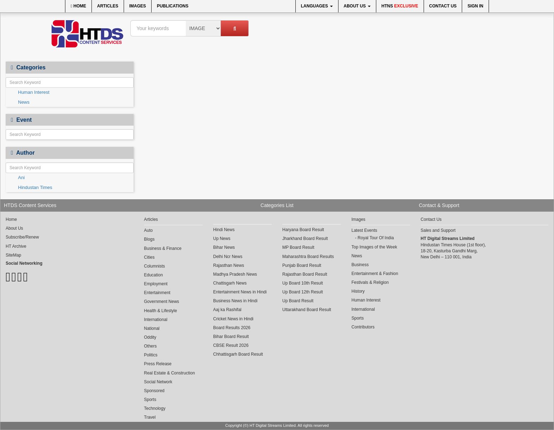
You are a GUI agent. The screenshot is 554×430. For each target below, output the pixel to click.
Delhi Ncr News (227, 256)
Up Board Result (297, 300)
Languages (317, 6)
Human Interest (33, 92)
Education (153, 275)
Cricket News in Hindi (233, 318)
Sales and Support (438, 230)
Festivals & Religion (370, 282)
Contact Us (443, 6)
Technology (155, 408)
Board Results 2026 (231, 327)
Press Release (158, 363)
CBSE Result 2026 (230, 345)
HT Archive (16, 246)
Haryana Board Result (303, 229)
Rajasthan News (228, 265)
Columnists (154, 266)
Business (360, 264)
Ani (21, 177)
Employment (156, 283)
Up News (221, 238)
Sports (150, 399)
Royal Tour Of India (376, 237)
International (155, 319)
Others (150, 346)
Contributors (363, 327)
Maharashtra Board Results (308, 256)
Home (78, 6)
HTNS (400, 6)
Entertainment (157, 292)
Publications (172, 6)
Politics (151, 354)
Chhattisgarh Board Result (238, 354)
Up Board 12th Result (302, 291)
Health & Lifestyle (160, 310)
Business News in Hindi (235, 300)
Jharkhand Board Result (305, 238)
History (358, 291)
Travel (150, 417)
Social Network (158, 381)
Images (137, 6)
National (152, 328)
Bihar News (224, 247)
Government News (161, 301)
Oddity (150, 337)
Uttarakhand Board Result (306, 309)
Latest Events (364, 230)
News (24, 102)
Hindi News (224, 229)
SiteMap (13, 255)
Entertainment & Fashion (375, 273)
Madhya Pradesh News (235, 274)
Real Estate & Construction (169, 373)
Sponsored (154, 390)
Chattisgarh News (230, 283)
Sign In (475, 6)
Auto (148, 230)
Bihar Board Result (231, 336)
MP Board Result (298, 247)
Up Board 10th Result (302, 283)
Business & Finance (163, 248)
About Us (357, 6)
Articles (107, 6)
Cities (149, 257)
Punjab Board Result (301, 265)
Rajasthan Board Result (304, 274)
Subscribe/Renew (22, 237)
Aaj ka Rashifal (227, 309)
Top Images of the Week (374, 247)
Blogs (149, 239)
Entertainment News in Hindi (239, 291)
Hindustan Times (35, 187)
